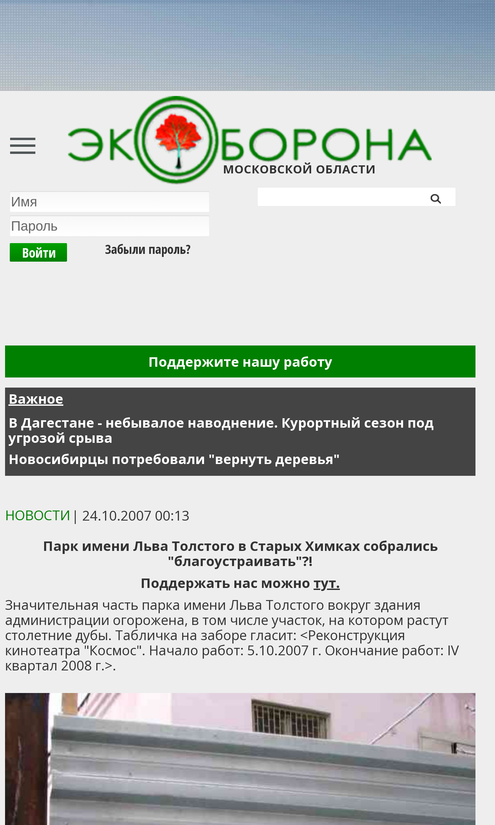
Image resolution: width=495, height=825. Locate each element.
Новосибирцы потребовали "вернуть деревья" (174, 459)
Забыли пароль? (148, 249)
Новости (37, 515)
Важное (35, 398)
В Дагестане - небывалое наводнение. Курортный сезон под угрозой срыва (221, 430)
